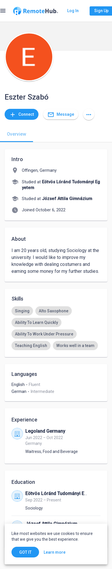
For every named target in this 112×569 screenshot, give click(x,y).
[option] (22, 311)
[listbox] (56, 328)
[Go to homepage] (35, 11)
